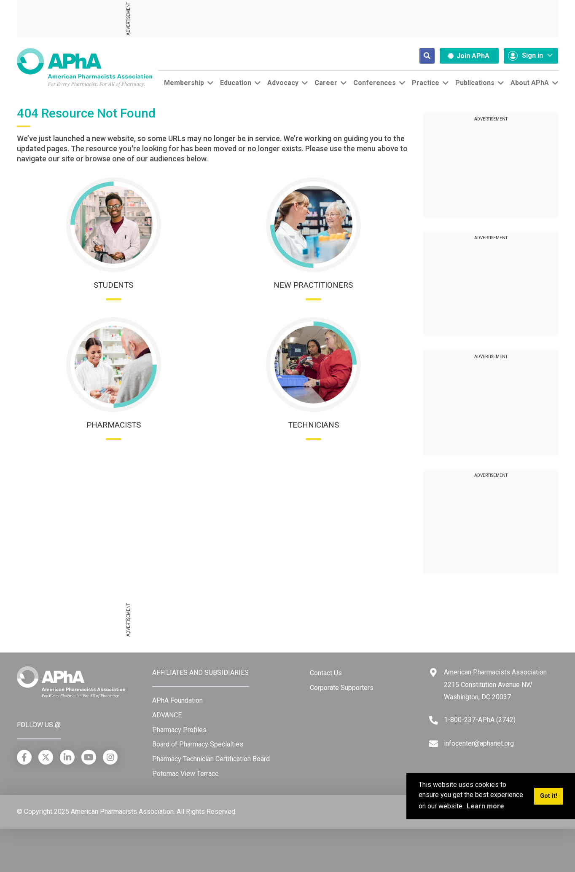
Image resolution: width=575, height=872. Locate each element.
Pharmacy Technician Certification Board (211, 759)
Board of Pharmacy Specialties (197, 744)
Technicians (313, 425)
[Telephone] (433, 720)
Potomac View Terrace (185, 774)
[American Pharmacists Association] (84, 67)
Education (235, 83)
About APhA (530, 83)
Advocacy (282, 83)
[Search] (420, 56)
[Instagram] (110, 757)
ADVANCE (167, 715)
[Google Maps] (433, 673)
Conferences (374, 83)
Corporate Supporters (341, 688)
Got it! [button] (548, 796)
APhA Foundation (177, 700)
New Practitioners (313, 285)
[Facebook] (24, 757)
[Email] (433, 744)
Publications (474, 83)
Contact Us (326, 673)
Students (113, 285)
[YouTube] (88, 757)
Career (325, 83)
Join (468, 56)
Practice (425, 83)
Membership (184, 83)
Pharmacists (113, 425)
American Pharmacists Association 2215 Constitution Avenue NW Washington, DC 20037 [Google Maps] (495, 684)
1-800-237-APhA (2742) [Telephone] (480, 720)
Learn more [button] (485, 806)
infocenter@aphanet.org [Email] (479, 743)
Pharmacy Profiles (179, 730)
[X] (45, 757)
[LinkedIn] (67, 757)
